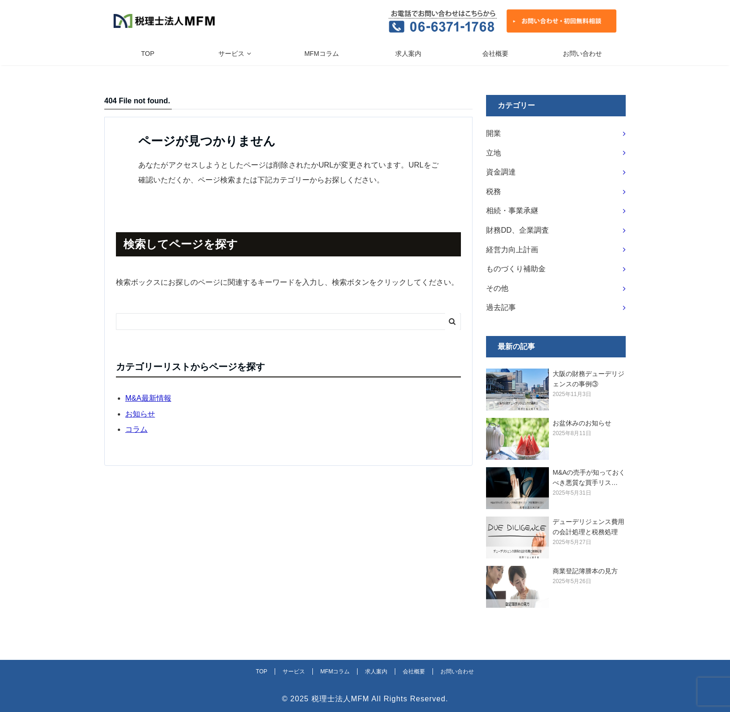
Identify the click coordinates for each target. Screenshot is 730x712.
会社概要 (495, 53)
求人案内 (408, 53)
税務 (493, 191)
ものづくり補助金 (516, 269)
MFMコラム (321, 53)
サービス (231, 53)
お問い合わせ (582, 53)
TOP (148, 53)
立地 (493, 153)
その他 (497, 288)
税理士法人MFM (340, 699)
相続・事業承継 (512, 211)
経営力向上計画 (512, 250)
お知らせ (140, 414)
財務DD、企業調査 (517, 230)
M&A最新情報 (148, 398)
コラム (136, 429)
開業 (493, 133)
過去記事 (501, 307)
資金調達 (501, 172)
